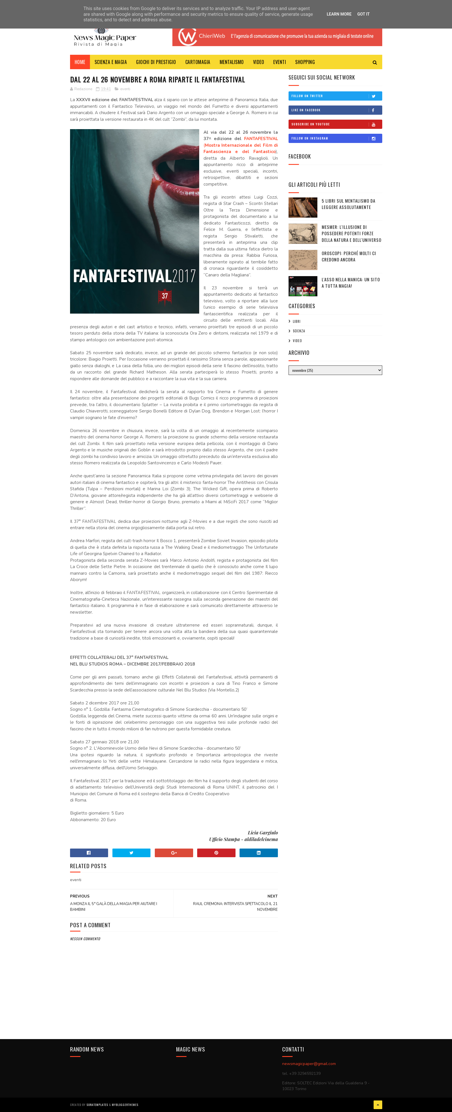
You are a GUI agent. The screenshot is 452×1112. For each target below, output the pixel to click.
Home (80, 62)
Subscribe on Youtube (336, 124)
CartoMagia (197, 62)
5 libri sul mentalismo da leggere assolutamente (348, 203)
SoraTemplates (97, 1104)
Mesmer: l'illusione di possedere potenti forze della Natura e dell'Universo (351, 233)
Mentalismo (232, 62)
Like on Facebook (336, 110)
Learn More (339, 14)
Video (258, 62)
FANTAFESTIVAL (261, 139)
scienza (299, 331)
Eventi (279, 62)
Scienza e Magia (111, 62)
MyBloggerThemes (125, 1104)
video (297, 340)
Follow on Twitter (336, 96)
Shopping (305, 62)
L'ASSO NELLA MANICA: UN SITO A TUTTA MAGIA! (351, 282)
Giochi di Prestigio (156, 62)
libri (297, 321)
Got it (363, 14)
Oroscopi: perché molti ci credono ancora (349, 256)
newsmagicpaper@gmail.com (309, 1063)
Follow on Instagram (336, 138)
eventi (125, 89)
